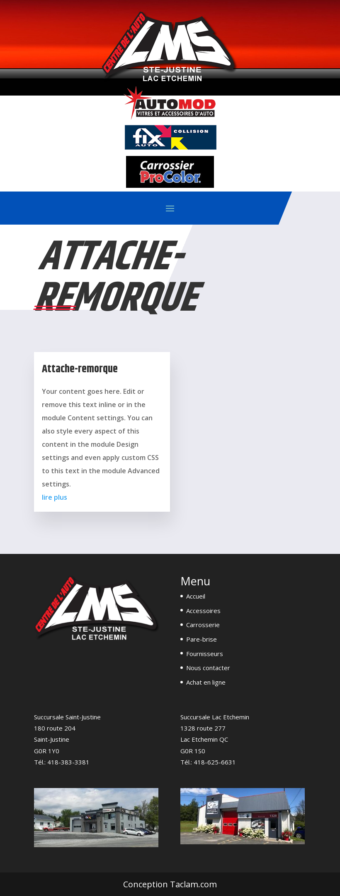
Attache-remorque (80, 369)
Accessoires (203, 610)
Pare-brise (201, 639)
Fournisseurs (204, 653)
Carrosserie (203, 624)
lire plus (54, 497)
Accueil (195, 596)
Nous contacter (208, 668)
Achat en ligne (206, 682)
